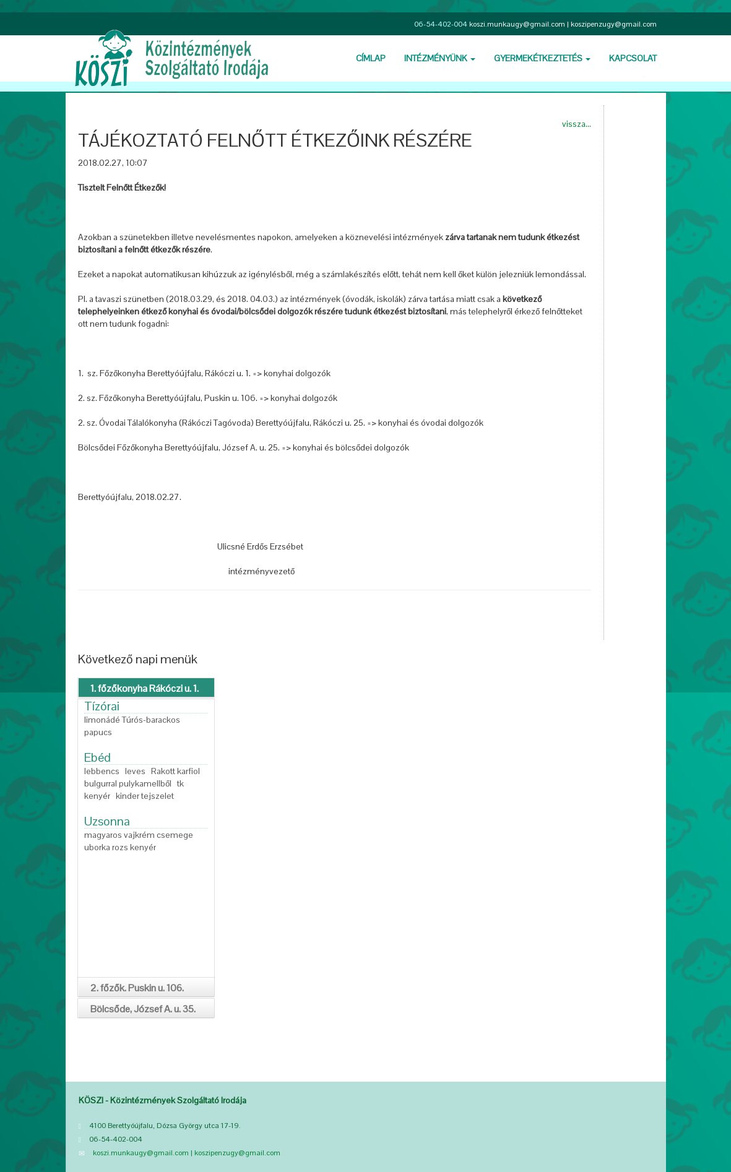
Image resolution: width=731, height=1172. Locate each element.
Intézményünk (439, 58)
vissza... (576, 123)
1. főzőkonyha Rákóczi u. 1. (144, 688)
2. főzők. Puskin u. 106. (137, 987)
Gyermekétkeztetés (542, 58)
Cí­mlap (371, 58)
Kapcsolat (633, 58)
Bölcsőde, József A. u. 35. (143, 1008)
